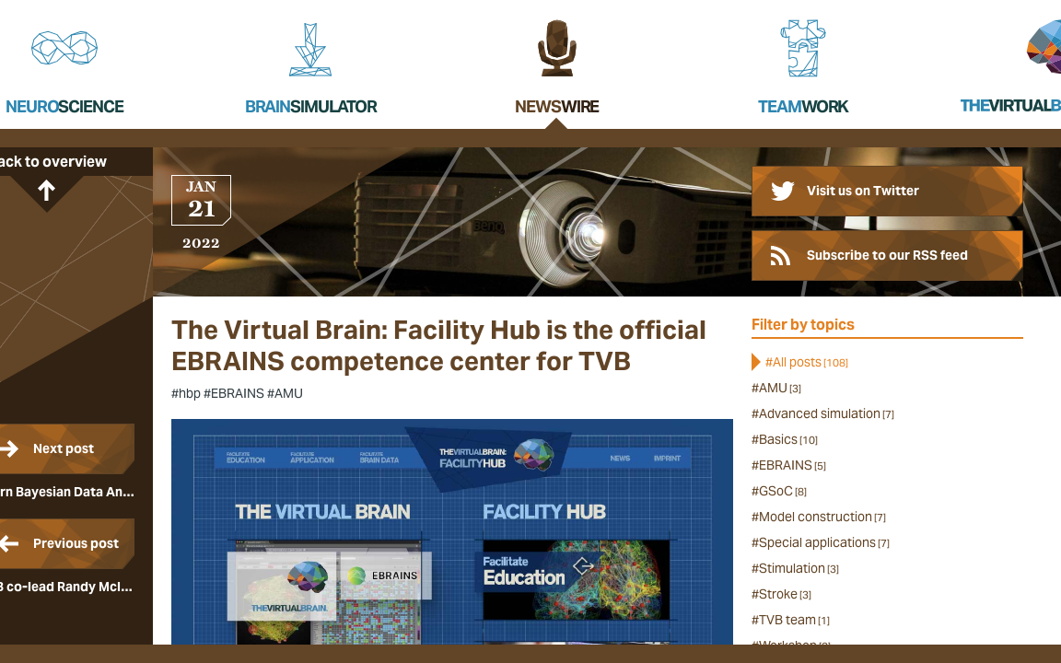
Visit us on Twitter (863, 190)
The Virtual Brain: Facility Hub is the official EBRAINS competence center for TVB (438, 346)
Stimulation (799, 568)
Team (803, 106)
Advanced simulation (826, 413)
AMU (780, 387)
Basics (788, 439)
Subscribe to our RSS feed (887, 255)
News (557, 106)
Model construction (822, 516)
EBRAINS (792, 465)
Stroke (785, 594)
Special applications (824, 542)
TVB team (794, 619)
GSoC (783, 491)
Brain (311, 106)
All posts (810, 362)
